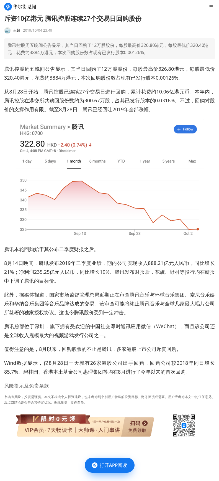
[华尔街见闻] (20, 7)
